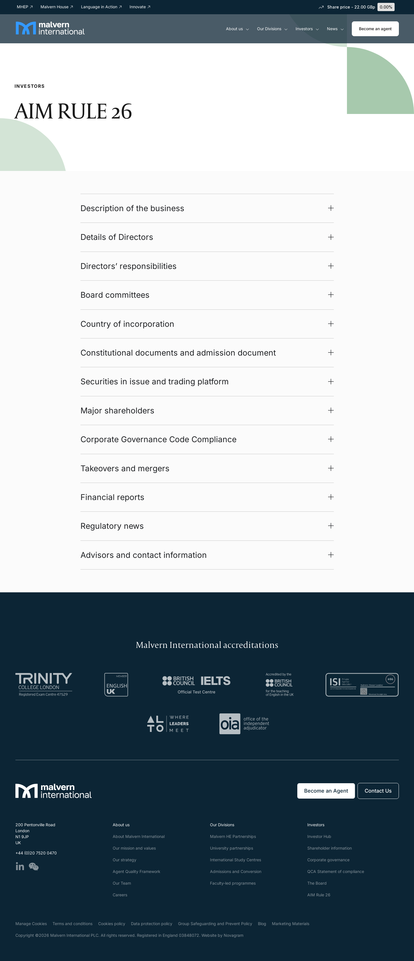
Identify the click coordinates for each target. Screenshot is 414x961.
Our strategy (124, 859)
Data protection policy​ (151, 923)
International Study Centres (235, 859)
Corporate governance (328, 859)
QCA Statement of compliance (335, 871)
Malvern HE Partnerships (233, 836)
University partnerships (231, 848)
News (335, 29)
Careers (120, 894)
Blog (262, 923)
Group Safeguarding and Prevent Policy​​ (215, 923)
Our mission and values (134, 848)
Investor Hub (319, 836)
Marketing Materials (290, 923)
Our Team (122, 883)
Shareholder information (329, 848)
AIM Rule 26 (318, 894)
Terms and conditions (72, 923)
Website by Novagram (222, 935)
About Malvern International (139, 836)
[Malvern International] (50, 33)
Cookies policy (111, 923)
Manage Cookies (31, 923)
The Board (317, 883)
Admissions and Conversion (235, 871)
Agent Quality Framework (136, 871)
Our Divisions (272, 29)
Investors (307, 29)
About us (237, 29)
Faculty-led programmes (233, 883)
